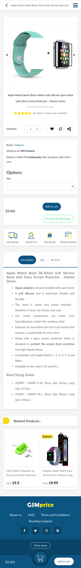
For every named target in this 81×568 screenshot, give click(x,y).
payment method (68, 242)
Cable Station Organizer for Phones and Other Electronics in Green (21, 473)
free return (49, 242)
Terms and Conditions (55, 515)
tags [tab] (42, 259)
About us (16, 515)
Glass (28, 277)
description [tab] (27, 259)
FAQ (31, 515)
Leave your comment (56, 113)
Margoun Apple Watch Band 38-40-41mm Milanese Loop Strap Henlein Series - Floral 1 (58, 473)
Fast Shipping (12, 242)
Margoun (19, 145)
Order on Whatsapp (58, 218)
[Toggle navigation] (75, 5)
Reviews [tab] (55, 259)
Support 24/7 (31, 242)
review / (39, 113)
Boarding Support (40, 521)
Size (8, 178)
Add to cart (51, 206)
